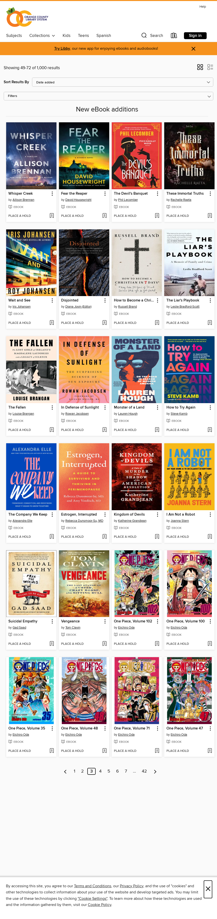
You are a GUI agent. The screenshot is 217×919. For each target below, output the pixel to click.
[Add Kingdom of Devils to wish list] (157, 537)
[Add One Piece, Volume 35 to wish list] (52, 751)
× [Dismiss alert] (193, 49)
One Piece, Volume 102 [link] (133, 621)
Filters (12, 96)
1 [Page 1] (74, 771)
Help (202, 7)
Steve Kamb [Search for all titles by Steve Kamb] (179, 414)
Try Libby (62, 48)
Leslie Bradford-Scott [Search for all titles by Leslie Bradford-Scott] (185, 307)
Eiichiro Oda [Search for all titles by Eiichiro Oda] (126, 628)
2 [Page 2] (82, 771)
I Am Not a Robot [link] (180, 514)
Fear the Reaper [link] (74, 193)
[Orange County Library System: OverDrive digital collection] (27, 17)
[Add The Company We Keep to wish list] (52, 537)
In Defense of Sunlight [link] (80, 407)
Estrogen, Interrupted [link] (79, 514)
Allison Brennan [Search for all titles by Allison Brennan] (23, 200)
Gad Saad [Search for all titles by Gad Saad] (19, 628)
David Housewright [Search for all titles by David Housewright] (78, 200)
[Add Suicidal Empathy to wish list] (52, 644)
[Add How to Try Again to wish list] (210, 430)
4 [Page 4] (100, 771)
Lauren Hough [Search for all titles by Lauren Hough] (128, 414)
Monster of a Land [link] (129, 407)
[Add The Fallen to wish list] (52, 430)
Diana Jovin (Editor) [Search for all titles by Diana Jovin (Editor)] (78, 307)
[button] (152, 36)
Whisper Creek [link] (20, 193)
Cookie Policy (99, 904)
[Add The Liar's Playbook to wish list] (210, 323)
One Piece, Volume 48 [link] (79, 728)
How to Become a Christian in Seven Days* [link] (134, 300)
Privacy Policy (131, 886)
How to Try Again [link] (181, 407)
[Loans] (174, 36)
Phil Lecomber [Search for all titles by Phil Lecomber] (128, 200)
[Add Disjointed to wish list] (104, 323)
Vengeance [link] (70, 621)
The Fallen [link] (17, 407)
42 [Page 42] (144, 771)
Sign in (195, 35)
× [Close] (208, 889)
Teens (83, 35)
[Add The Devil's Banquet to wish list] (157, 216)
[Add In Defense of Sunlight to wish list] (104, 430)
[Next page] (155, 771)
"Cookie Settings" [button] (92, 898)
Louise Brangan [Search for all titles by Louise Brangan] (23, 414)
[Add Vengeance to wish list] (104, 644)
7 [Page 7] (126, 771)
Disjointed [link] (69, 300)
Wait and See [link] (19, 300)
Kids (67, 35)
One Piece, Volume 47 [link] (184, 728)
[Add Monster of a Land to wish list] (157, 430)
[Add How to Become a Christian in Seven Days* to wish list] (157, 323)
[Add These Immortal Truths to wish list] (210, 216)
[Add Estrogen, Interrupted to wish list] (104, 537)
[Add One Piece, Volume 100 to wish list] (210, 644)
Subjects (14, 35)
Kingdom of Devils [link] (129, 514)
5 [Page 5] (109, 771)
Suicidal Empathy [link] (22, 621)
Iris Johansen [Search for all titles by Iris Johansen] (22, 307)
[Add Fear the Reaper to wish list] (104, 216)
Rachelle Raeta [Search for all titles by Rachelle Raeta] (181, 200)
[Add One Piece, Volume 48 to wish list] (104, 751)
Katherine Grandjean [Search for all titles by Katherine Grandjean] (132, 521)
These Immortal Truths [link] (185, 193)
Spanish (103, 35)
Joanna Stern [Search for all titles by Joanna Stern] (180, 521)
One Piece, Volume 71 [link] (132, 728)
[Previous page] (65, 771)
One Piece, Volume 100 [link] (185, 621)
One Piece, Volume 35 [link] (26, 728)
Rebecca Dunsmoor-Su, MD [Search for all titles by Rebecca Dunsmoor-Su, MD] (84, 521)
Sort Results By (16, 82)
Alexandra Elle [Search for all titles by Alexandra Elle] (22, 521)
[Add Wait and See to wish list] (52, 323)
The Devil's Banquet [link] (131, 193)
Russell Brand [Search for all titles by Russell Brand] (127, 307)
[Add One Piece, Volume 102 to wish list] (157, 644)
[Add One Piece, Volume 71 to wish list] (157, 751)
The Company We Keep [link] (27, 514)
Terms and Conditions (92, 886)
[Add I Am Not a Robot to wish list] (210, 537)
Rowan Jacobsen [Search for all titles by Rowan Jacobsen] (77, 414)
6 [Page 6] (117, 771)
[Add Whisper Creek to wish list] (52, 216)
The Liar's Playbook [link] (182, 300)
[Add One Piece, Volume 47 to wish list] (210, 751)
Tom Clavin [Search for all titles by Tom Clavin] (72, 628)
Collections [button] (42, 35)
